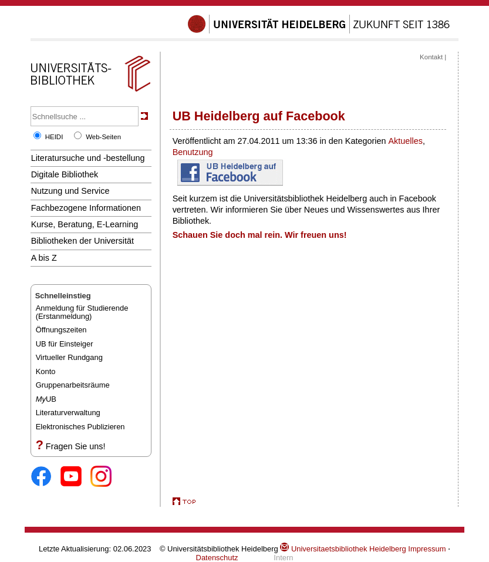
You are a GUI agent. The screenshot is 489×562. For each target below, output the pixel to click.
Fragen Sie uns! (76, 446)
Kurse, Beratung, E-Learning (85, 224)
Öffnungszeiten (61, 329)
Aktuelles (405, 141)
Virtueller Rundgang (69, 357)
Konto (46, 371)
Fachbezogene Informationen (86, 208)
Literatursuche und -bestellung (88, 158)
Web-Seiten (103, 136)
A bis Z (44, 258)
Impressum (427, 548)
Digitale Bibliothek (65, 174)
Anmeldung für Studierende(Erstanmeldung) (82, 312)
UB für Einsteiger (64, 343)
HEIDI (54, 136)
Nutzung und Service (70, 191)
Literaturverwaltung (68, 412)
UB (46, 399)
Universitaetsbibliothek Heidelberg (343, 548)
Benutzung (193, 152)
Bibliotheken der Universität (82, 240)
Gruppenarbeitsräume (73, 385)
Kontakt (431, 56)
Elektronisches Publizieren (80, 426)
